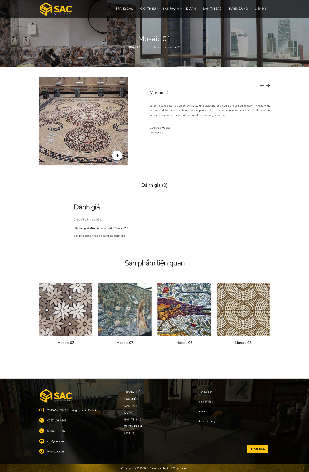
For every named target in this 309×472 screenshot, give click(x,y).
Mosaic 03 (243, 342)
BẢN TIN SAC (212, 9)
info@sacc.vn (55, 441)
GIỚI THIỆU (148, 9)
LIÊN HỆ (260, 9)
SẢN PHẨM (171, 9)
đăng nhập (91, 236)
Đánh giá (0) (154, 185)
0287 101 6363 (56, 420)
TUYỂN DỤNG (238, 9)
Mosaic (158, 47)
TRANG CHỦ (124, 9)
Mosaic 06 (184, 342)
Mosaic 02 (65, 342)
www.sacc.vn (55, 451)
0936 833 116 (56, 431)
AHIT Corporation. (177, 468)
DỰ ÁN (191, 9)
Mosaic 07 (124, 342)
